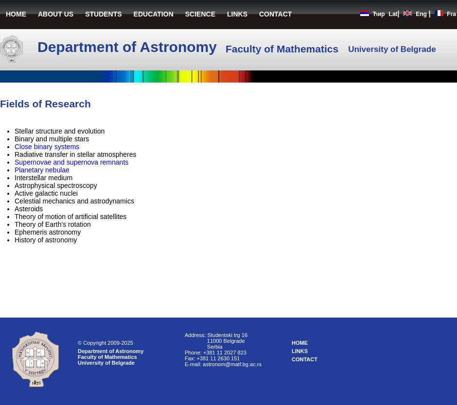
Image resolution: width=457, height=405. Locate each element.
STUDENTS (103, 14)
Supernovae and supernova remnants (71, 162)
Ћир (378, 14)
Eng (421, 14)
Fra (451, 14)
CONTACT (275, 14)
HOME (16, 14)
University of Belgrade (106, 363)
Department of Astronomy (110, 351)
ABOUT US (55, 14)
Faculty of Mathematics (107, 357)
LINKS (237, 14)
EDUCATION (154, 14)
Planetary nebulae (42, 170)
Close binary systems (47, 147)
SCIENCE (200, 14)
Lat (393, 14)
